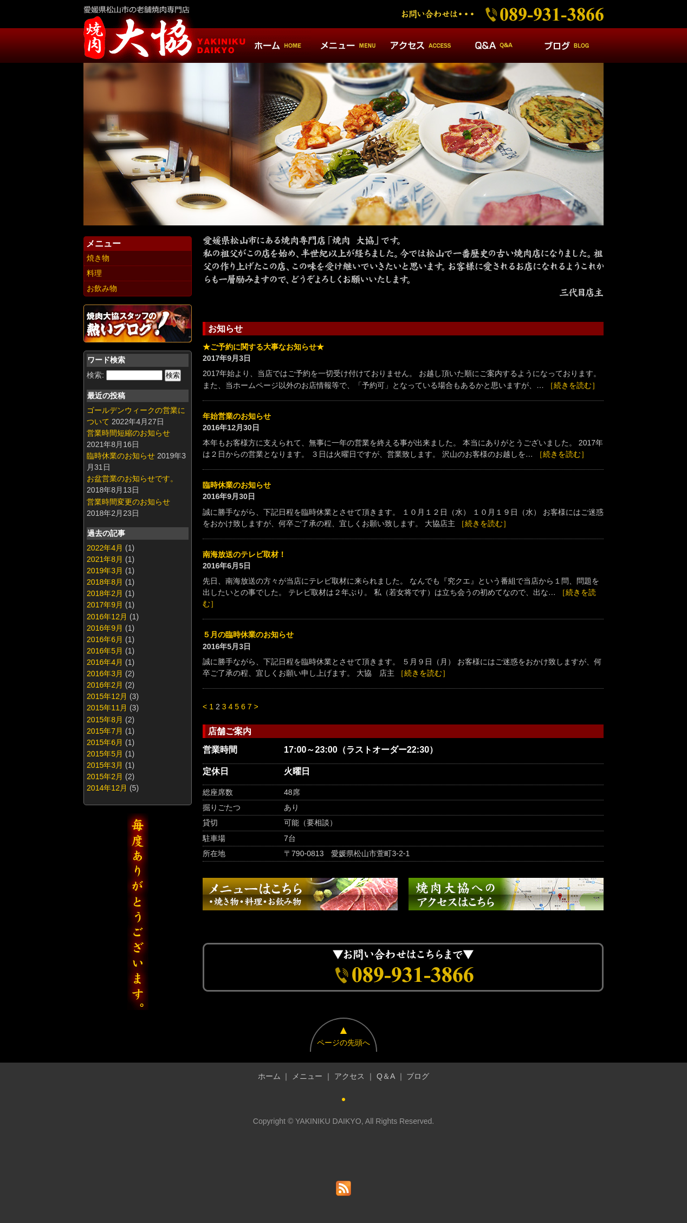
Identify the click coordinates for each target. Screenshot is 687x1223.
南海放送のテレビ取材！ (244, 554)
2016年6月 (105, 639)
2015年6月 (105, 742)
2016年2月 (105, 685)
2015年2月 (105, 776)
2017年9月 (105, 604)
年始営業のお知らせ (237, 416)
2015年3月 (105, 765)
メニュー (307, 1076)
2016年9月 (105, 628)
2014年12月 (107, 788)
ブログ (417, 1076)
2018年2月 (105, 593)
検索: (95, 375)
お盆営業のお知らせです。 (132, 478)
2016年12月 (107, 616)
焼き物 (98, 258)
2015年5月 (105, 753)
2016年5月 (105, 650)
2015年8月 (105, 719)
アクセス (349, 1076)
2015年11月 (107, 707)
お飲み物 (102, 288)
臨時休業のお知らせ (121, 455)
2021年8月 (105, 559)
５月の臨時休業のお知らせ (248, 634)
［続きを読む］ (572, 385)
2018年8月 (105, 582)
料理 (94, 273)
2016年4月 (105, 662)
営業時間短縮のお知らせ (128, 433)
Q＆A (386, 1076)
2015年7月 (105, 731)
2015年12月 (107, 696)
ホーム (269, 1076)
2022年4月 (105, 547)
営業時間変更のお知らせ (128, 501)
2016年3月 (105, 673)
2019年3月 (105, 570)
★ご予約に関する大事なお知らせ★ (263, 346)
